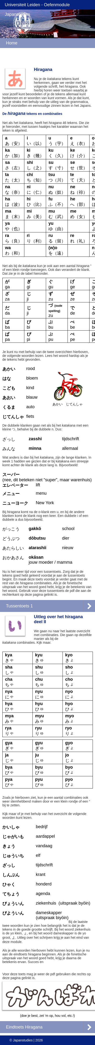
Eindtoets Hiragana (24, 1027)
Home (11, 43)
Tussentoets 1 (19, 606)
